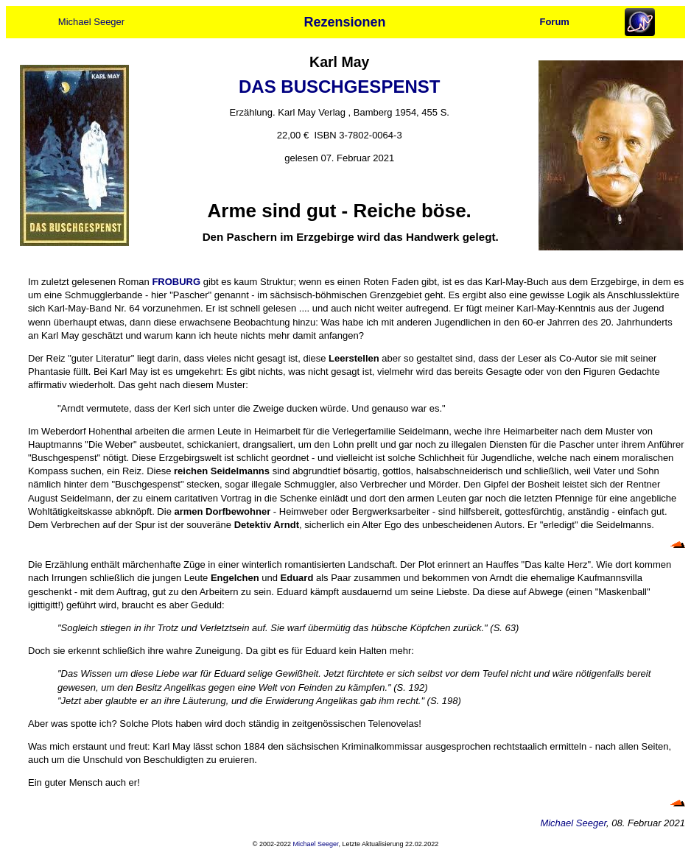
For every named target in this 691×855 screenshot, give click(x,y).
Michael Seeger (91, 21)
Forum (554, 21)
